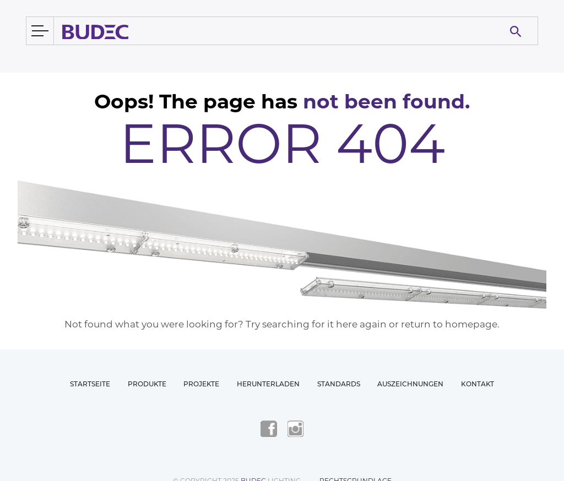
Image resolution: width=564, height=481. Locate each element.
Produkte (147, 384)
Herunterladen (268, 384)
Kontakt (477, 384)
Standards (338, 384)
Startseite (90, 384)
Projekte (201, 384)
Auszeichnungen (410, 384)
